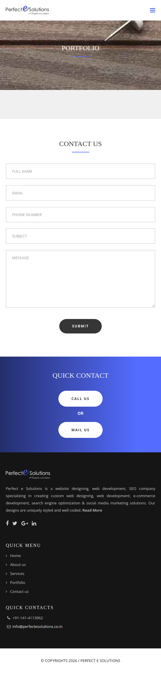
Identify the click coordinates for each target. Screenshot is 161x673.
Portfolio (17, 582)
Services (17, 573)
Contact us (19, 591)
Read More (92, 510)
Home (15, 555)
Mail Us (80, 429)
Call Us (80, 398)
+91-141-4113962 (27, 617)
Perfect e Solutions (100, 660)
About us (18, 564)
